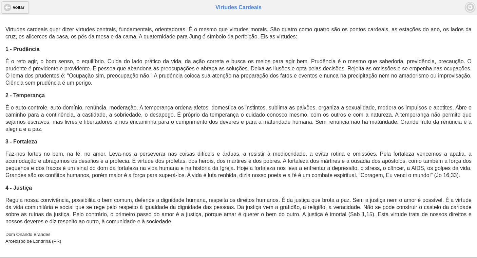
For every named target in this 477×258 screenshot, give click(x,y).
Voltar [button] (18, 7)
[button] (470, 7)
